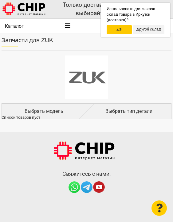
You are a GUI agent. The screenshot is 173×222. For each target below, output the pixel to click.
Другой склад (148, 29)
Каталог (14, 26)
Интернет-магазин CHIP (84, 151)
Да (119, 29)
